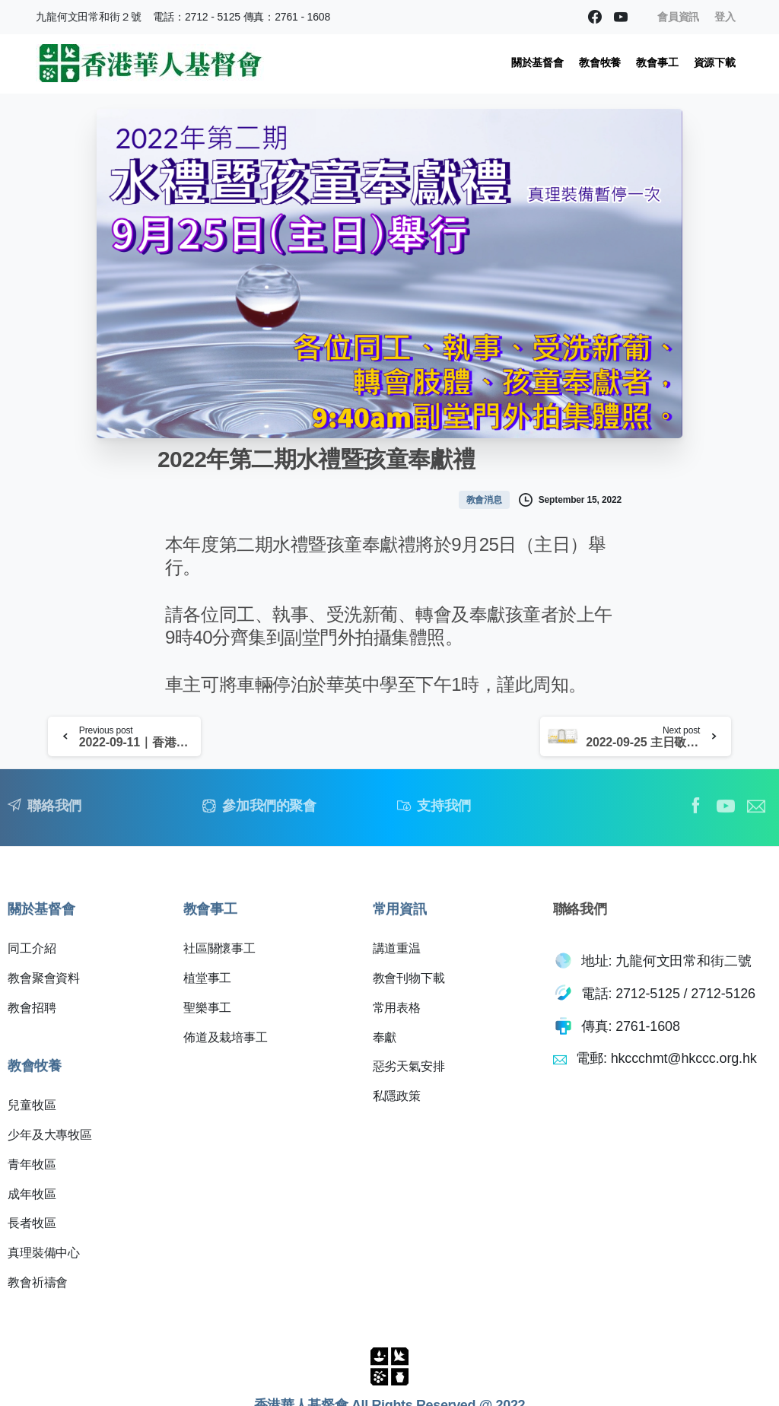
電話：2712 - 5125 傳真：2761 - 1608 (241, 17)
